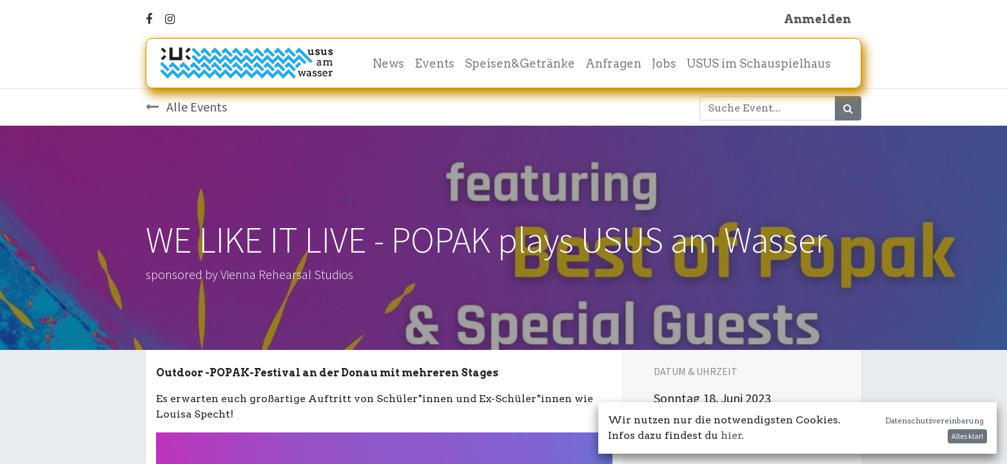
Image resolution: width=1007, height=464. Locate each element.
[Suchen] (848, 108)
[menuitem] (388, 63)
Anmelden (817, 19)
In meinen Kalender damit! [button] (739, 431)
